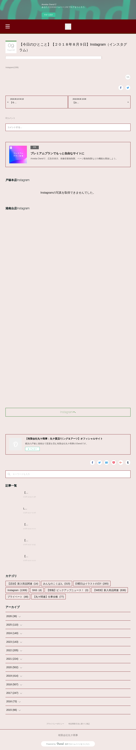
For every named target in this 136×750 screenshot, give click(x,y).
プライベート (17, 596)
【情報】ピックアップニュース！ (67, 590)
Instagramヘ (68, 412)
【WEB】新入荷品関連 (109, 590)
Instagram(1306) (11, 67)
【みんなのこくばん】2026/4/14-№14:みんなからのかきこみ (57, 524)
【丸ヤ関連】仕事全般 (48, 596)
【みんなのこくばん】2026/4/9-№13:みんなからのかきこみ (56, 556)
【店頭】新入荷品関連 (22, 583)
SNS (37, 590)
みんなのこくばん (56, 583)
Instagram (17, 590)
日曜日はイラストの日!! (91, 583)
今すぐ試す (48, 15)
